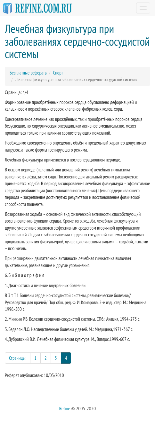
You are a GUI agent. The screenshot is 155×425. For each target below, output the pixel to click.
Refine (64, 408)
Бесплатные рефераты (28, 73)
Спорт (58, 73)
